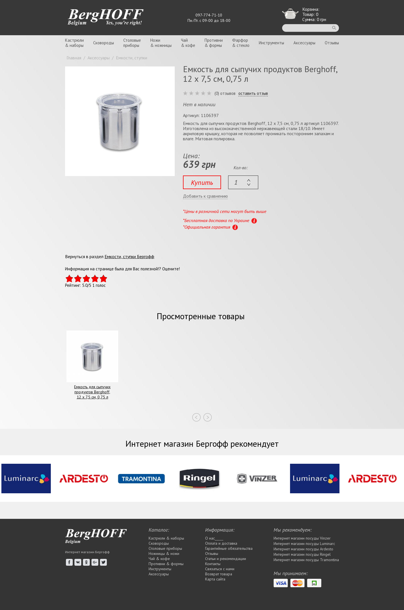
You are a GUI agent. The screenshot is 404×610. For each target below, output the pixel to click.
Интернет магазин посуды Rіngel (302, 554)
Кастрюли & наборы (166, 538)
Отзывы (332, 42)
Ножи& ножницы (161, 42)
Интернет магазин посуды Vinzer (302, 538)
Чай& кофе (188, 42)
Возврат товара (218, 573)
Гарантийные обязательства (229, 548)
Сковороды (103, 42)
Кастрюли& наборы (74, 42)
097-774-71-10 (208, 15)
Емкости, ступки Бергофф (129, 256)
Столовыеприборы (132, 42)
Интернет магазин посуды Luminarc (304, 543)
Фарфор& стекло (240, 42)
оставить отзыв (253, 93)
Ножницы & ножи (164, 553)
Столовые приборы (165, 548)
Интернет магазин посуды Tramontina (306, 559)
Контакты (212, 563)
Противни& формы (214, 42)
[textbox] (243, 182)
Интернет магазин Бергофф (87, 552)
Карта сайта (215, 579)
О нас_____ (214, 538)
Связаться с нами (219, 568)
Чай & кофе (159, 558)
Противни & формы (166, 563)
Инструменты (271, 42)
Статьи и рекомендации (225, 558)
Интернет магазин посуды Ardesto (303, 548)
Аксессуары (304, 42)
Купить (202, 182)
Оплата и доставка (221, 543)
